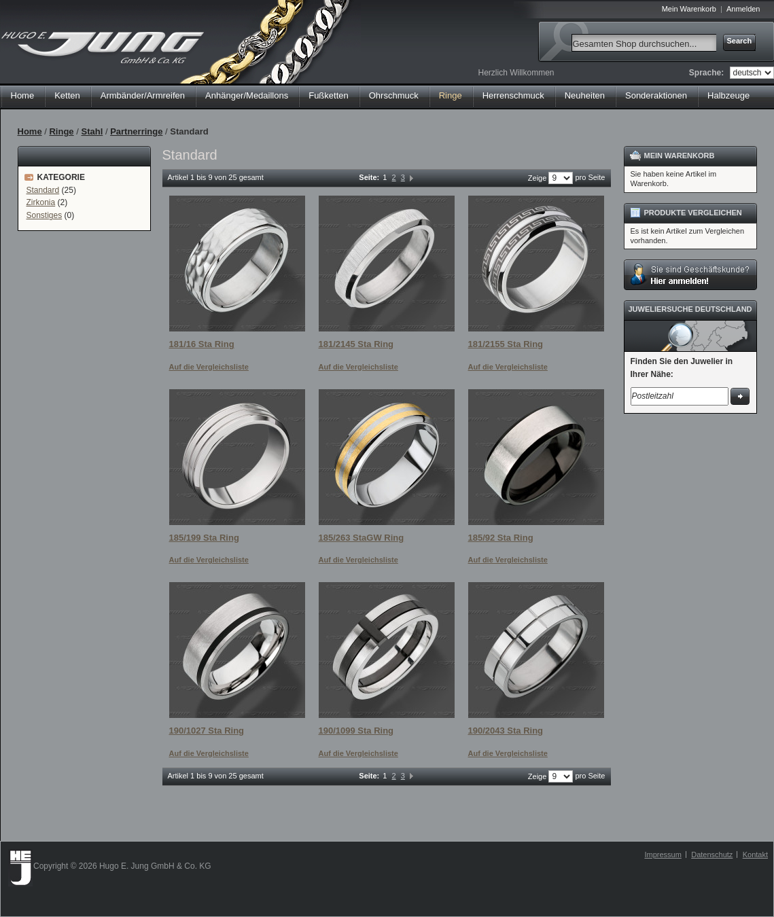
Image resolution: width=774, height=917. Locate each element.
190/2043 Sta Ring (506, 730)
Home (23, 95)
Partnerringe (136, 131)
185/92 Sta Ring (500, 538)
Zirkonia (41, 202)
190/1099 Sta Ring (356, 730)
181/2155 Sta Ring (506, 344)
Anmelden (743, 9)
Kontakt (755, 854)
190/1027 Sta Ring (207, 730)
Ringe (61, 131)
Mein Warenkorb (689, 9)
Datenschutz (712, 854)
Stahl (92, 131)
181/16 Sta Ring (201, 344)
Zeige (537, 178)
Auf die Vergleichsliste (209, 367)
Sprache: (706, 72)
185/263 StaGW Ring (361, 538)
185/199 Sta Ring (204, 538)
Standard (43, 190)
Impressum (662, 854)
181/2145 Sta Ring (356, 344)
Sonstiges (45, 215)
